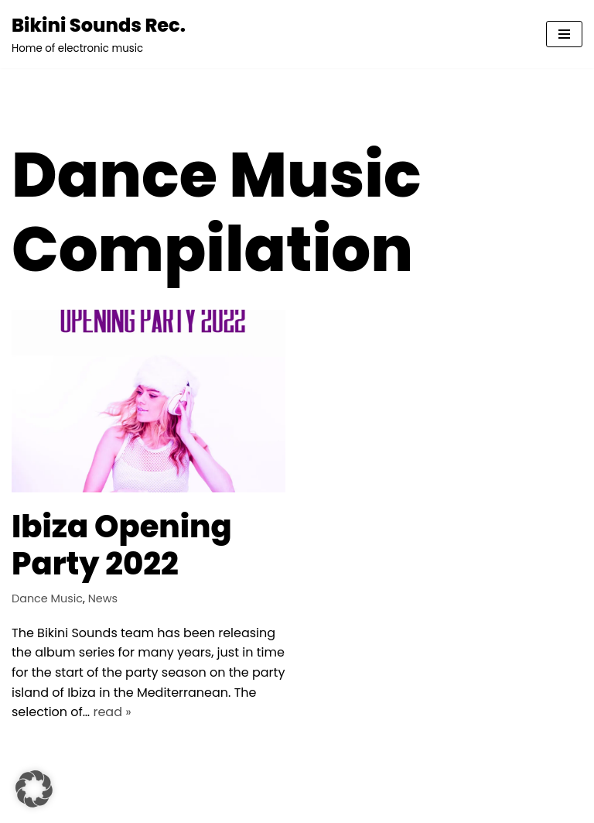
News (103, 598)
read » (112, 712)
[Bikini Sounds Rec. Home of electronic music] (99, 34)
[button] (34, 789)
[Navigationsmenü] (564, 34)
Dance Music (47, 598)
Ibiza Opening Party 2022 (122, 545)
